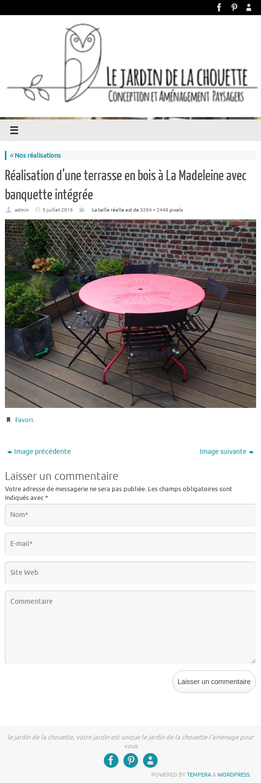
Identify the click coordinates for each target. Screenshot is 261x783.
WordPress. (234, 774)
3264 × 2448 (154, 210)
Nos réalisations (35, 155)
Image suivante (227, 452)
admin (22, 210)
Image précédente (39, 452)
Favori (24, 420)
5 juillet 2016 (58, 210)
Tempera (199, 774)
